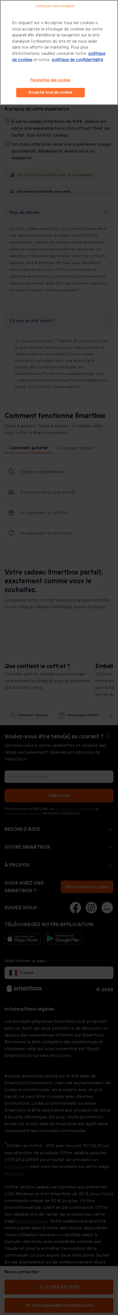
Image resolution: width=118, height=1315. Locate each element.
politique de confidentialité (77, 60)
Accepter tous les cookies (50, 92)
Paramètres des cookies (50, 80)
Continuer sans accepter (55, 6)
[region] (59, 52)
